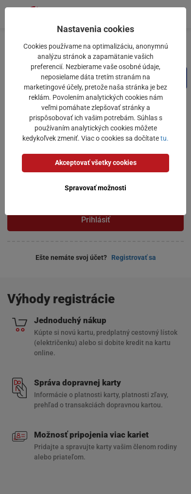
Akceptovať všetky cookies (96, 162)
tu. (164, 138)
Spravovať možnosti (95, 188)
